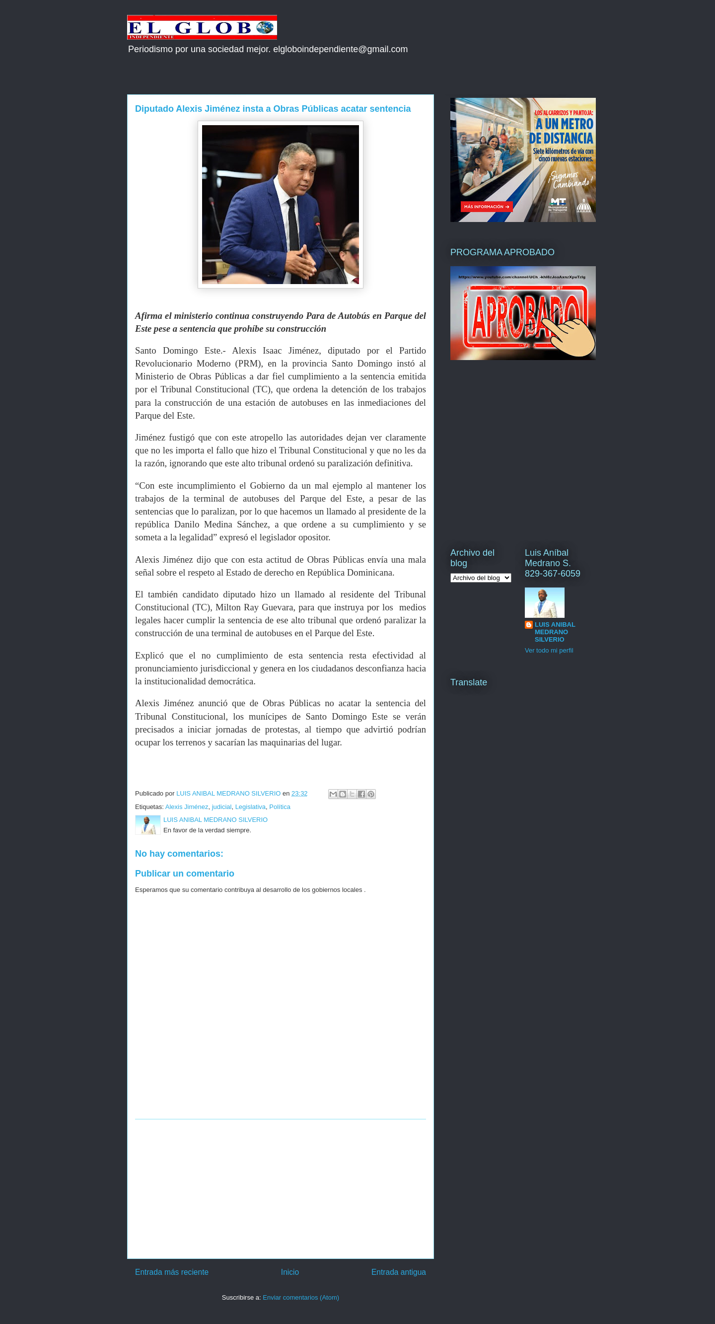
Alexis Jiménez (187, 806)
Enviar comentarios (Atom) (301, 1297)
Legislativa (250, 806)
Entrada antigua (398, 1272)
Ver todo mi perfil (549, 650)
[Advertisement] (280, 1189)
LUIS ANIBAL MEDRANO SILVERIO (555, 632)
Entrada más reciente (172, 1272)
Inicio (290, 1272)
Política (279, 806)
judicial (222, 806)
